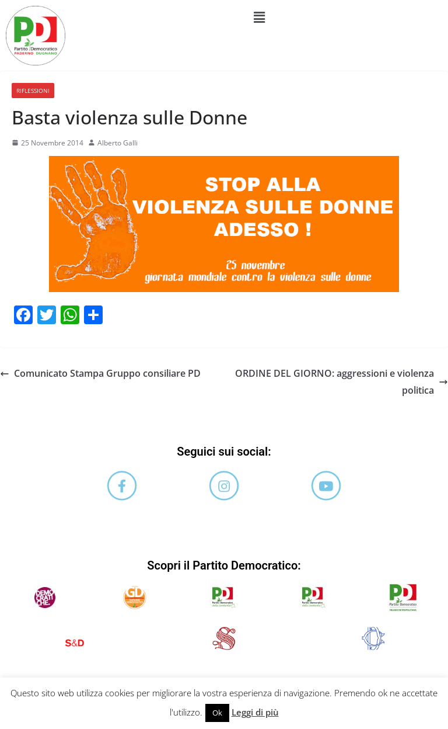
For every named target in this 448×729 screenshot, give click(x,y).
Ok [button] (217, 712)
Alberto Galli (117, 143)
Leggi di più (255, 712)
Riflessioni (33, 90)
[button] (260, 17)
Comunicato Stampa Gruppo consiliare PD (100, 373)
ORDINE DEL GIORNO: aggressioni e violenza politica (341, 382)
